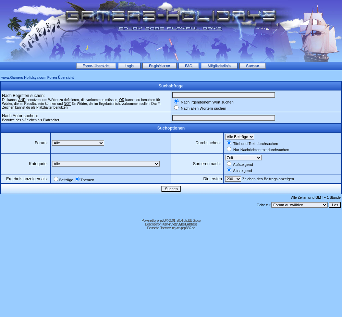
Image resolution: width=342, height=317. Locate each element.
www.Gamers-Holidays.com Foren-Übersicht (37, 78)
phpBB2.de (188, 228)
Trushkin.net (168, 224)
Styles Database (187, 224)
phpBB (161, 220)
